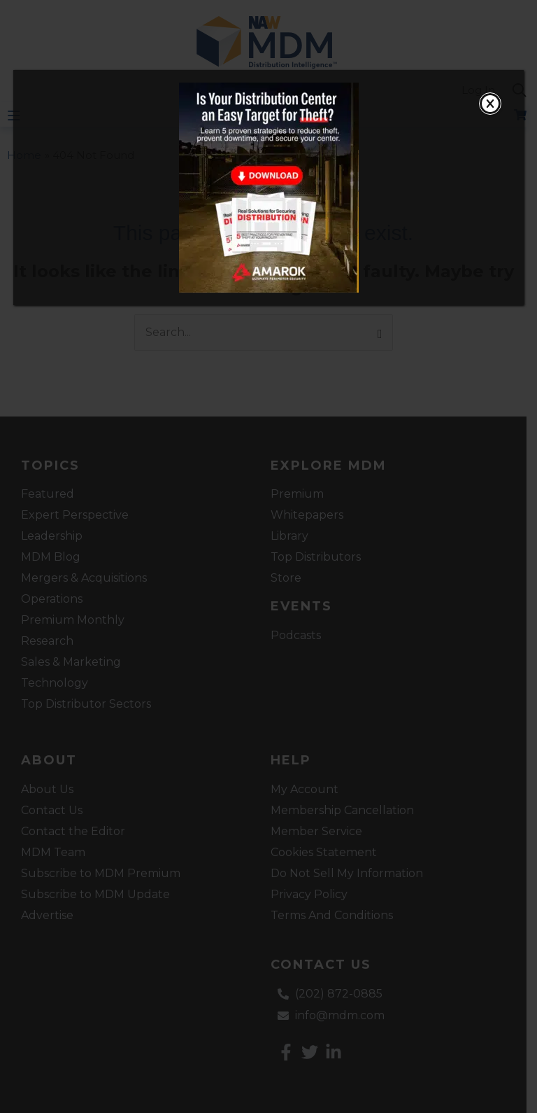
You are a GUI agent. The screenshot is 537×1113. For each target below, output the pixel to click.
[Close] (490, 103)
